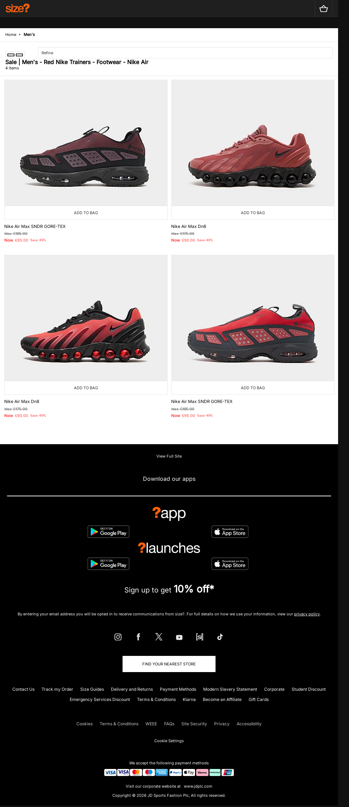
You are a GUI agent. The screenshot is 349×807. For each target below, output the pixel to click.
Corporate (274, 689)
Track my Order (57, 689)
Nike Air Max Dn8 (188, 226)
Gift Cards (259, 699)
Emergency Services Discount (100, 699)
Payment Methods (178, 689)
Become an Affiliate (222, 699)
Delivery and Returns (132, 689)
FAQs (169, 723)
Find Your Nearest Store (169, 664)
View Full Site (169, 456)
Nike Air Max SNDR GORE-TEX (35, 226)
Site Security (194, 723)
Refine (47, 52)
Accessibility (249, 723)
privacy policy (307, 614)
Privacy (222, 723)
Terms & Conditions (156, 699)
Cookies (84, 723)
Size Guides (92, 689)
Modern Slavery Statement (230, 689)
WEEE (151, 723)
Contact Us (23, 689)
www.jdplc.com (197, 786)
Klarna (189, 699)
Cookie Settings (169, 740)
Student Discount (309, 689)
